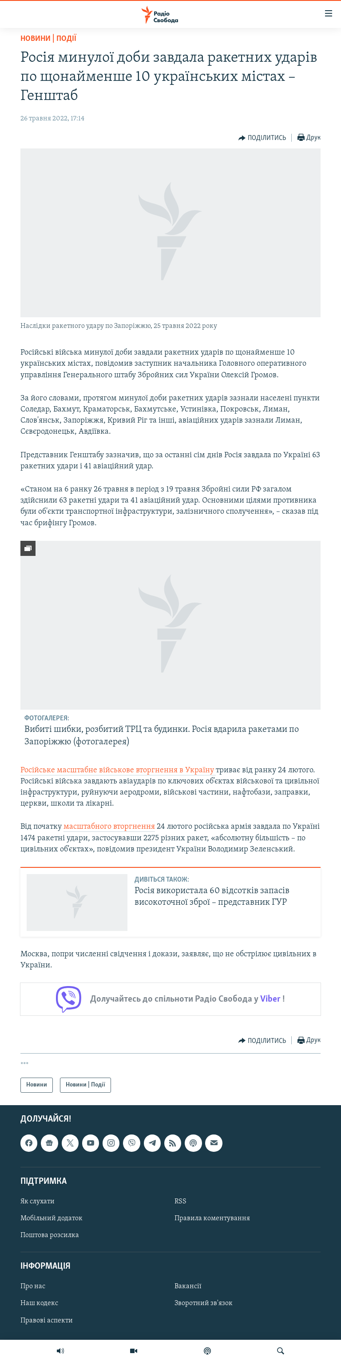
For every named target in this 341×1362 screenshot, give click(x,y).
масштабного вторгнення (109, 827)
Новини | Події (48, 39)
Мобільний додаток (51, 1218)
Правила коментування (212, 1218)
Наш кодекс (39, 1303)
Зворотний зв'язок (203, 1303)
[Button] (262, 138)
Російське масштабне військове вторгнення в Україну (118, 770)
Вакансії (188, 1286)
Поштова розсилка (49, 1235)
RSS (180, 1201)
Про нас (32, 1286)
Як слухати (37, 1201)
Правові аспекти (46, 1320)
